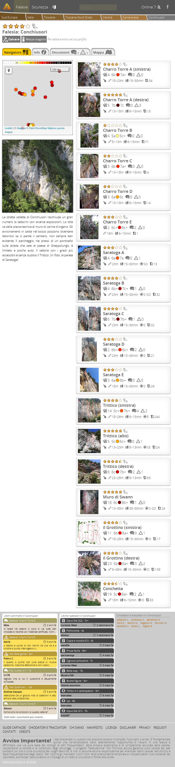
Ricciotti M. (161, 622)
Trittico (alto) (116, 435)
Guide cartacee (14, 728)
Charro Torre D (117, 191)
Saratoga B (113, 283)
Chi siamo (77, 728)
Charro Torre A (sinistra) (127, 69)
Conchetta (113, 588)
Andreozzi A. (138, 619)
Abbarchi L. (123, 619)
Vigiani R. (148, 626)
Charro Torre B (117, 130)
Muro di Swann (118, 497)
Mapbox (21, 128)
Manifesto (95, 728)
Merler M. (132, 622)
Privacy (144, 728)
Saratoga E (113, 374)
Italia (31, 17)
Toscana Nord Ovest (78, 17)
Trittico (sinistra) (119, 405)
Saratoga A (113, 252)
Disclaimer (128, 728)
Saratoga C (113, 313)
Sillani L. (135, 626)
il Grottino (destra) (121, 558)
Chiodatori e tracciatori (48, 728)
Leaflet (8, 128)
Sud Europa (9, 17)
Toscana (49, 17)
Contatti (9, 732)
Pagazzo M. (146, 622)
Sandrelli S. (123, 626)
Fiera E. (121, 622)
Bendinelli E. (154, 619)
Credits (24, 732)
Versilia (107, 17)
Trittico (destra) (118, 466)
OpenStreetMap (38, 128)
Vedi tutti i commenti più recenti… (24, 717)
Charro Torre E (117, 222)
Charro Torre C (117, 160)
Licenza (111, 728)
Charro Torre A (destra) (126, 99)
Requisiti (160, 728)
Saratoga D (113, 344)
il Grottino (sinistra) (122, 527)
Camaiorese (130, 17)
